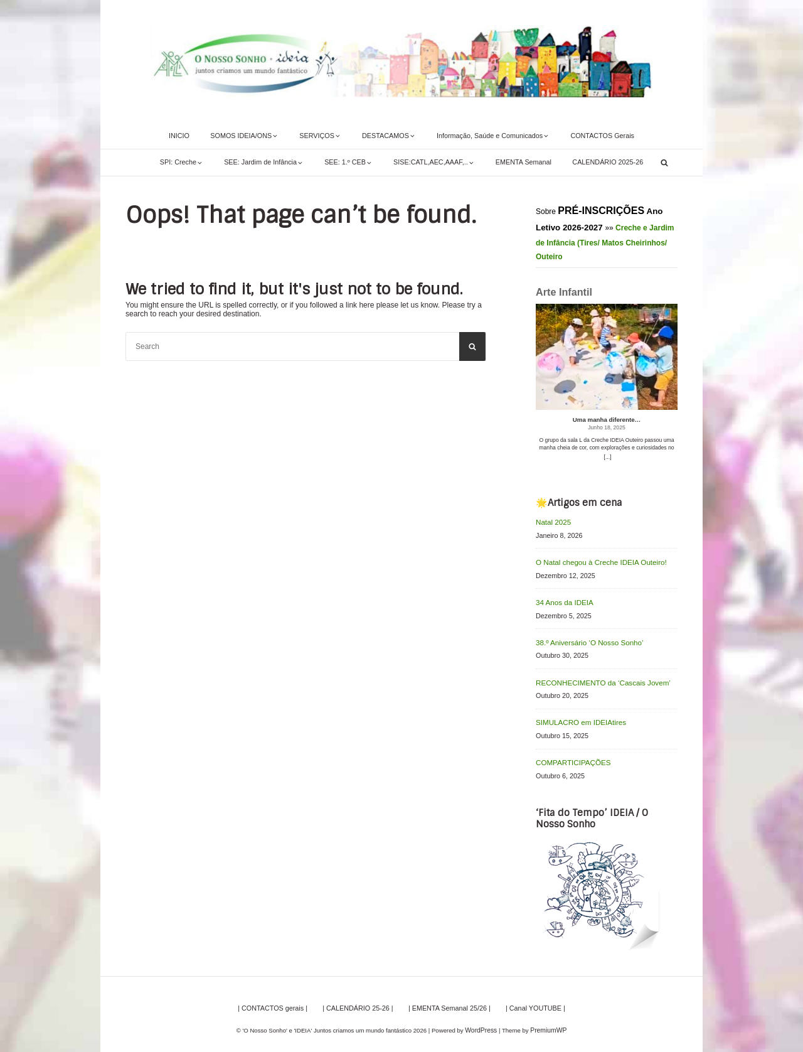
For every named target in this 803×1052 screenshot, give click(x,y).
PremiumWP (548, 1022)
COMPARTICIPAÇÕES (570, 756)
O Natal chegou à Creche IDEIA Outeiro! (596, 560)
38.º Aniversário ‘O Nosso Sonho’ (585, 639)
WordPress (482, 1022)
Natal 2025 (552, 521)
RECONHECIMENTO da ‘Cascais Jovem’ (598, 678)
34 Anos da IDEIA (562, 600)
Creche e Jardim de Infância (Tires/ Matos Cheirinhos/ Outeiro (605, 242)
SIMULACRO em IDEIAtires (578, 717)
